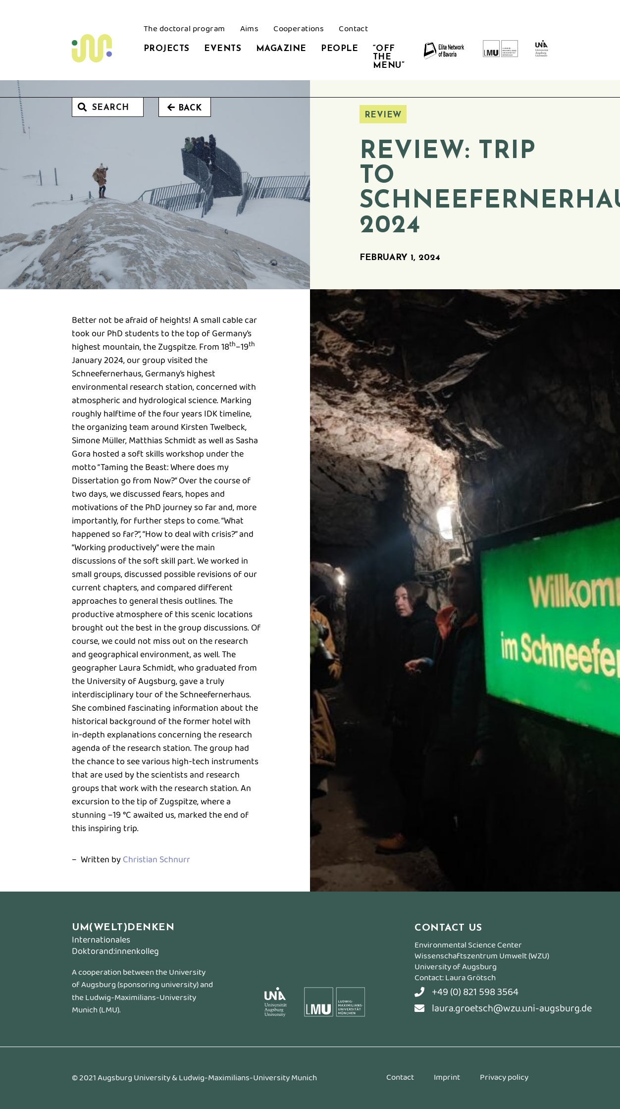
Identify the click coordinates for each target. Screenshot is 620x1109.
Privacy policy (504, 1078)
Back (184, 107)
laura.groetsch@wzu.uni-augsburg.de (503, 1008)
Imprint (447, 1078)
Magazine (281, 49)
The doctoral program (184, 30)
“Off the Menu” (389, 57)
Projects (166, 49)
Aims (249, 30)
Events (222, 49)
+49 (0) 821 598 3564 (466, 992)
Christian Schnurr (156, 860)
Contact (353, 30)
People (339, 49)
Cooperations (298, 30)
